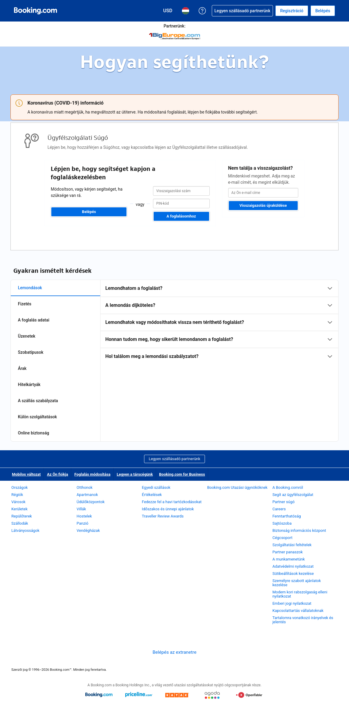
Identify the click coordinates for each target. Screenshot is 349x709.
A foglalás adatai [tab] (33, 320)
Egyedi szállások (156, 487)
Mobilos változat (26, 474)
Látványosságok (25, 530)
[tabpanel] (219, 322)
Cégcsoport (282, 537)
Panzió (82, 523)
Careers (279, 509)
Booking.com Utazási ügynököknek (237, 487)
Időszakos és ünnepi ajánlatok (168, 509)
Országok (19, 487)
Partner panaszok (287, 552)
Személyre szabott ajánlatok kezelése (296, 582)
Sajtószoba (281, 523)
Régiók (17, 494)
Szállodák (19, 523)
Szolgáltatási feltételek (291, 545)
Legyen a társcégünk (135, 474)
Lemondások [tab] (30, 287)
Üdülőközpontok (91, 502)
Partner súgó (283, 502)
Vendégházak (88, 530)
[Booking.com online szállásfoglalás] (35, 10)
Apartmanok (87, 494)
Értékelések (152, 494)
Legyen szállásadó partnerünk (174, 459)
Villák (81, 509)
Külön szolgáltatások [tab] (37, 416)
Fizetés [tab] (24, 303)
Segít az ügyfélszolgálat (292, 494)
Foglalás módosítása (92, 474)
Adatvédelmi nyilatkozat (293, 566)
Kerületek (19, 509)
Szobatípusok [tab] (30, 352)
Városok (18, 502)
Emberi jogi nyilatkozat (291, 603)
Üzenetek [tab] (26, 336)
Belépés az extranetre (174, 652)
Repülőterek (21, 516)
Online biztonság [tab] (33, 433)
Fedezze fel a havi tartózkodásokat (172, 502)
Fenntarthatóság (286, 516)
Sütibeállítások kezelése (293, 573)
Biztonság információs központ (299, 530)
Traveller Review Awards (163, 516)
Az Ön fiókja (57, 474)
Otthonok (84, 487)
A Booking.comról (287, 487)
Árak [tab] (22, 368)
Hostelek (84, 516)
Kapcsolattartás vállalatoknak (297, 610)
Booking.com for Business (182, 474)
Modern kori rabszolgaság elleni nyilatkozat (299, 594)
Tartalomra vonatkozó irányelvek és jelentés (302, 619)
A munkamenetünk (288, 559)
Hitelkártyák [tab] (29, 384)
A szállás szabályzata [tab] (38, 400)
